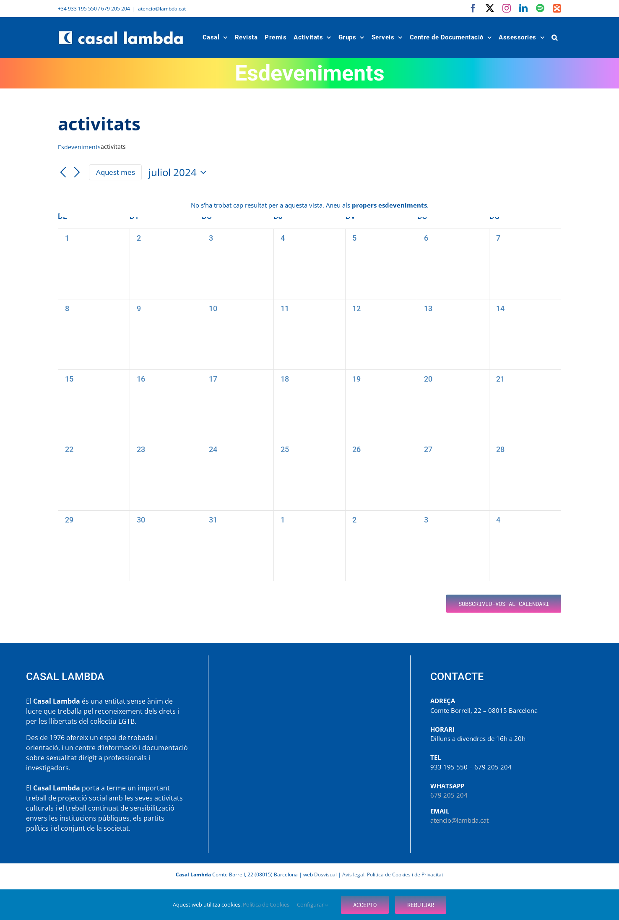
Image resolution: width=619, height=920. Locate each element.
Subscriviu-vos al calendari (503, 603)
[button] (555, 37)
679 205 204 (449, 795)
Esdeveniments (79, 147)
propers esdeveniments (389, 205)
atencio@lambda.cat (162, 8)
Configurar (312, 904)
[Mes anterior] (63, 173)
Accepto (365, 905)
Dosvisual (325, 874)
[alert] (309, 205)
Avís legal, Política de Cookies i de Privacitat (392, 874)
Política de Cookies (267, 904)
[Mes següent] (77, 173)
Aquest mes (115, 172)
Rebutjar (420, 905)
